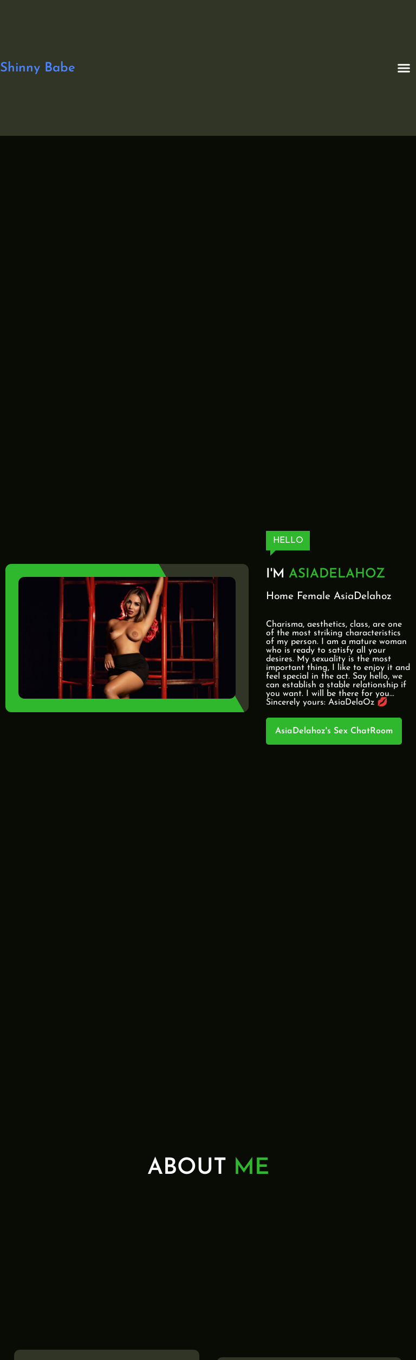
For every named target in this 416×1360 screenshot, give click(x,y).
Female (313, 597)
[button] (404, 68)
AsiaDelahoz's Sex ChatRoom (334, 731)
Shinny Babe (37, 68)
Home (280, 597)
